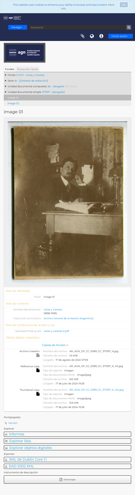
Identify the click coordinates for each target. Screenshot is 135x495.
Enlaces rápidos (101, 36)
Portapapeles (82, 36)
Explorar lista (18, 441)
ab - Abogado (56, 86)
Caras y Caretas (53, 309)
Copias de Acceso (53, 345)
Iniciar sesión (119, 36)
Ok (124, 4)
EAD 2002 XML (19, 466)
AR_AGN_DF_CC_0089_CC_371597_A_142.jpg (96, 389)
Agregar (13, 422)
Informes (14, 434)
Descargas (68, 479)
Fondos (9, 69)
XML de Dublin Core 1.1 (26, 459)
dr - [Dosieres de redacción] (31, 80)
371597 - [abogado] (53, 91)
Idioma (92, 36)
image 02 (13, 103)
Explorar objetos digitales (28, 448)
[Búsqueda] (80, 27)
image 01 (13, 97)
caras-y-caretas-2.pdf (56, 330)
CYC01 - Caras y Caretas (30, 74)
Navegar (17, 27)
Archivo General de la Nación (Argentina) (68, 318)
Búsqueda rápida (27, 69)
